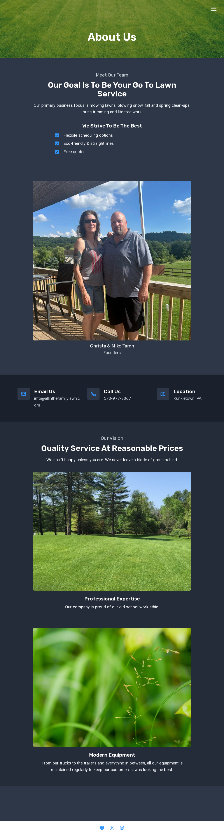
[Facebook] (102, 828)
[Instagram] (122, 828)
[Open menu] (213, 8)
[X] (112, 828)
